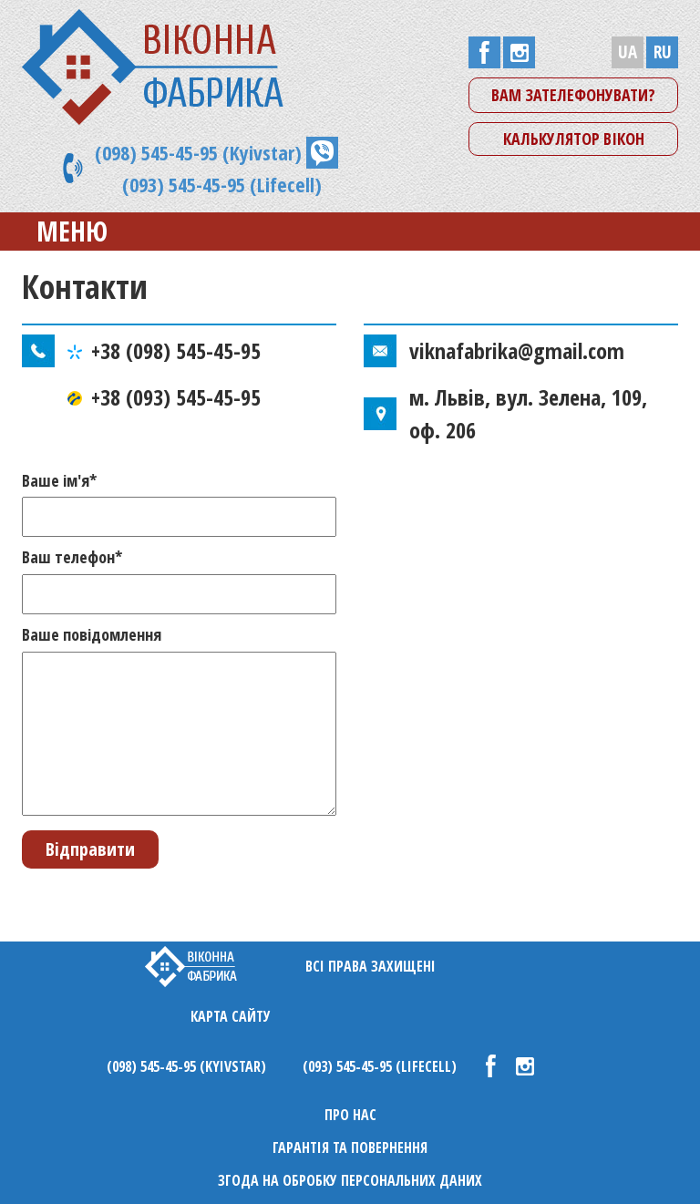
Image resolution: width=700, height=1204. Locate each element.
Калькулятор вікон (573, 138)
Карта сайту (230, 1016)
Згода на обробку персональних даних (350, 1180)
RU (663, 52)
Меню (58, 231)
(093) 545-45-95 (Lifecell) (222, 184)
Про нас (350, 1115)
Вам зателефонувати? (573, 95)
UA (627, 52)
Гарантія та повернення (350, 1147)
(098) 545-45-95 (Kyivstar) (198, 152)
